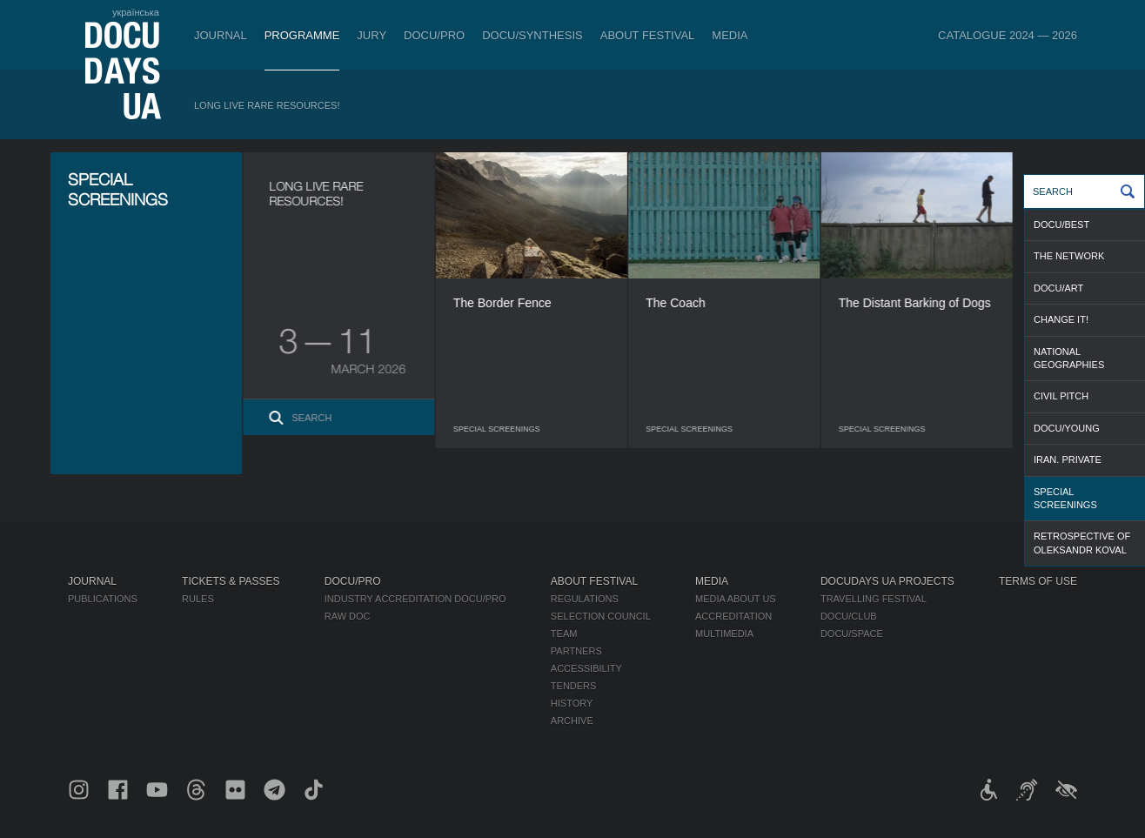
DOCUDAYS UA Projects (887, 581)
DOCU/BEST (1061, 224)
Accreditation (733, 616)
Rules (198, 598)
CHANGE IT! (1061, 319)
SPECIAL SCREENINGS (1065, 498)
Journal (220, 35)
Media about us (735, 598)
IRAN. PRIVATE (1067, 459)
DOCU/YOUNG (1067, 428)
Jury (371, 35)
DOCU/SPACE (851, 633)
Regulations (585, 598)
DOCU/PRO (434, 35)
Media (729, 35)
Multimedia (724, 633)
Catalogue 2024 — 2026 (1007, 35)
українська (135, 12)
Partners (576, 651)
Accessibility (586, 668)
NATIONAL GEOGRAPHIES (1069, 358)
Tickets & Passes (230, 581)
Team (564, 633)
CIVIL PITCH (1061, 396)
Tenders (574, 685)
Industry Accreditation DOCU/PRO (415, 598)
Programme (302, 35)
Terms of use (1038, 581)
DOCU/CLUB (848, 616)
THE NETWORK (1069, 256)
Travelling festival (873, 598)
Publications (102, 598)
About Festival (647, 35)
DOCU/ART (1058, 288)
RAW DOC (348, 616)
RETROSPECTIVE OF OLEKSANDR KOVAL (1082, 542)
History (572, 703)
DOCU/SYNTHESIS (532, 35)
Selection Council (601, 616)
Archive (572, 720)
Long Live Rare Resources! (267, 105)
